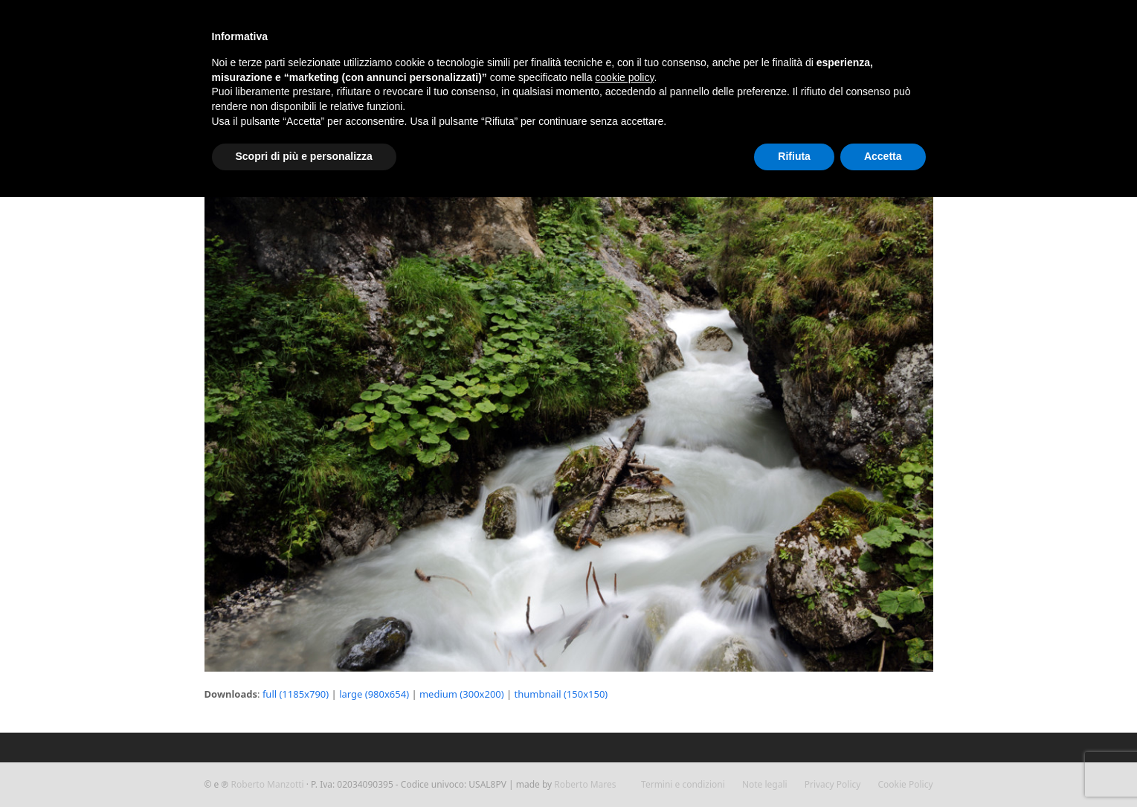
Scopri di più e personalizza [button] (304, 156)
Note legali (764, 784)
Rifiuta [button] (794, 156)
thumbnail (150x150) (561, 694)
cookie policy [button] (624, 77)
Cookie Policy (905, 784)
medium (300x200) (461, 694)
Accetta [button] (883, 156)
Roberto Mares (585, 784)
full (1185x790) (295, 694)
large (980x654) (374, 694)
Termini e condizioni (683, 784)
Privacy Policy (833, 784)
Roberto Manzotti (267, 784)
